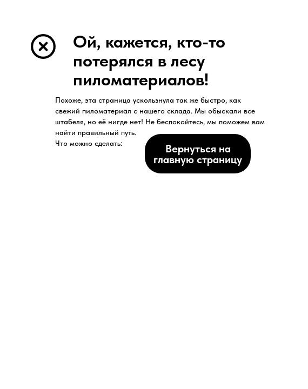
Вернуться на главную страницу (197, 154)
